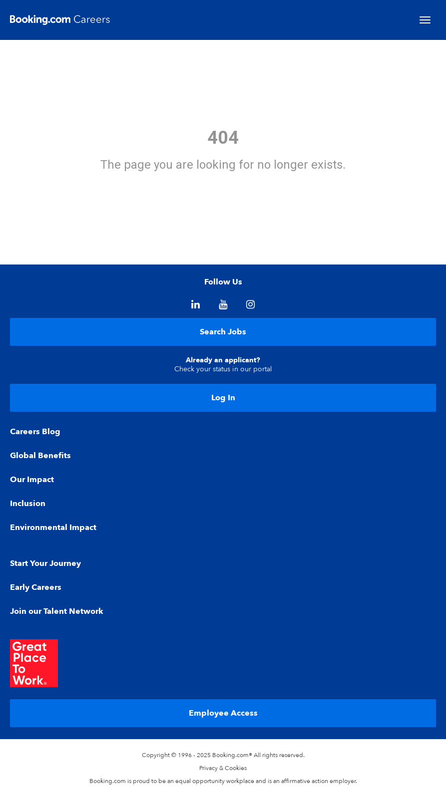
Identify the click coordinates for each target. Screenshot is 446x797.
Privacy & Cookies (223, 768)
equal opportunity (200, 781)
